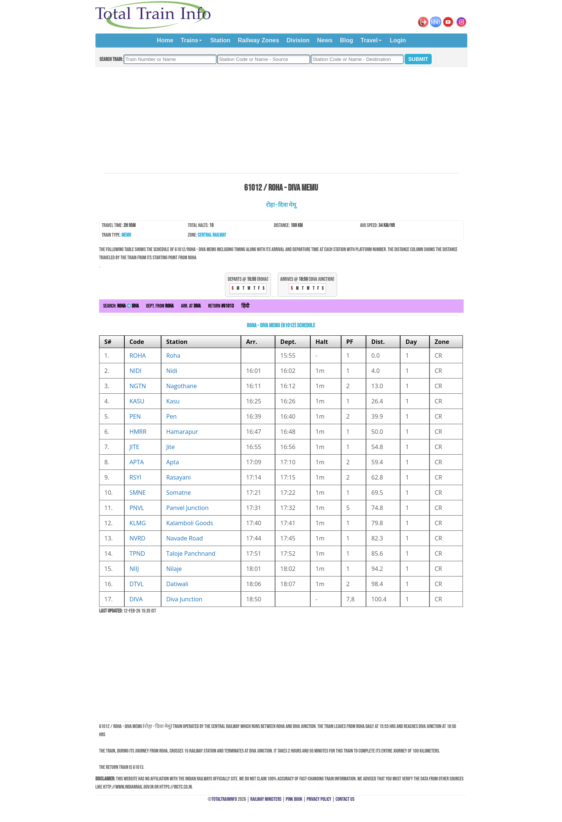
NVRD (138, 538)
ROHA (138, 355)
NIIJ (134, 569)
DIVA (136, 599)
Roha (173, 355)
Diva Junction (184, 599)
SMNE (138, 492)
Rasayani (178, 477)
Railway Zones (258, 40)
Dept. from (160, 306)
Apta (172, 462)
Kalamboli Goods (189, 523)
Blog (346, 40)
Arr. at (191, 306)
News (325, 40)
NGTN (138, 386)
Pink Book (294, 799)
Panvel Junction (187, 508)
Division (298, 40)
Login (398, 40)
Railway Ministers (265, 799)
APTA (137, 462)
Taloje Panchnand (191, 553)
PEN (135, 416)
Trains (189, 40)
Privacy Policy (319, 799)
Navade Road (184, 538)
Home (165, 40)
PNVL (137, 508)
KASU (137, 401)
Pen (171, 416)
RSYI (135, 477)
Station (220, 40)
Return (221, 306)
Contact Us (345, 799)
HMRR (138, 432)
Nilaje (174, 569)
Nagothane (181, 386)
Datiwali (177, 584)
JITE (134, 447)
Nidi (171, 371)
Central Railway (212, 235)
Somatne (178, 492)
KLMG (138, 523)
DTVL (137, 584)
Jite (170, 447)
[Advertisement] (281, 120)
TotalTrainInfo (224, 799)
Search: (121, 306)
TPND (137, 553)
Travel (369, 40)
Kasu (173, 401)
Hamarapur (182, 432)
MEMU (126, 235)
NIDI (136, 371)
